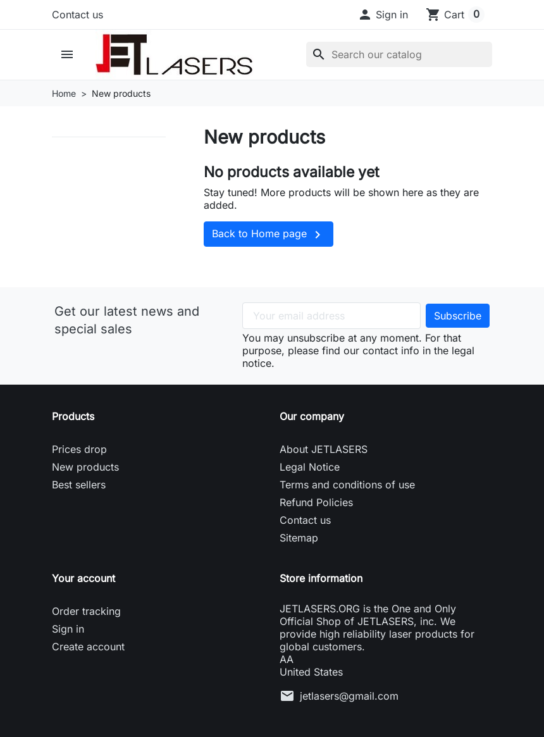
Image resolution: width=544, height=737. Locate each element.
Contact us (77, 14)
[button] (383, 14)
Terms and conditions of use (347, 484)
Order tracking (86, 611)
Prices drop (79, 449)
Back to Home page (268, 234)
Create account (88, 646)
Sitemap (299, 537)
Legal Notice (310, 467)
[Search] (399, 54)
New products (85, 467)
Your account (83, 578)
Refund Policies (316, 502)
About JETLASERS (324, 449)
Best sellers (79, 484)
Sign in (68, 628)
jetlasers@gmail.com (349, 696)
